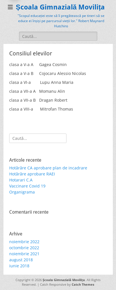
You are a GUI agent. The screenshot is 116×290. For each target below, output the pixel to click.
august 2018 (21, 259)
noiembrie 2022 (24, 241)
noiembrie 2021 (24, 253)
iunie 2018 (19, 265)
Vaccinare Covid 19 (27, 186)
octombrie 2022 (24, 247)
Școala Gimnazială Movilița (60, 7)
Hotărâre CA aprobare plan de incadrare (48, 168)
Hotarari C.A (21, 180)
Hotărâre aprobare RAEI (32, 174)
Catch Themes (83, 284)
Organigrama (22, 192)
